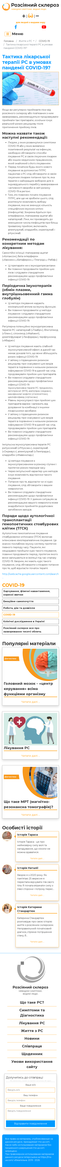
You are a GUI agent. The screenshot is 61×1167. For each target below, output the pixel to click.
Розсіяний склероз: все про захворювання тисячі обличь (22, 630)
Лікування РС (17, 748)
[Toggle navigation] (8, 34)
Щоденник (32, 1054)
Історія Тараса (27, 834)
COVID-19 (44, 41)
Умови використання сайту (32, 1064)
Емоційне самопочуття (18, 601)
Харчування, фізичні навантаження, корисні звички (26, 593)
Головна (9, 41)
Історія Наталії (27, 868)
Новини (31, 1038)
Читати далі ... (30, 701)
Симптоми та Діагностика (32, 1012)
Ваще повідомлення (30, 1106)
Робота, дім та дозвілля (19, 608)
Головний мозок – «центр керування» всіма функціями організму (28, 688)
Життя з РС (26, 41)
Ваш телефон (30, 1095)
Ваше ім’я (30, 1085)
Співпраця (32, 1046)
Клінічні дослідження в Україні (24, 621)
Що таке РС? (32, 1002)
